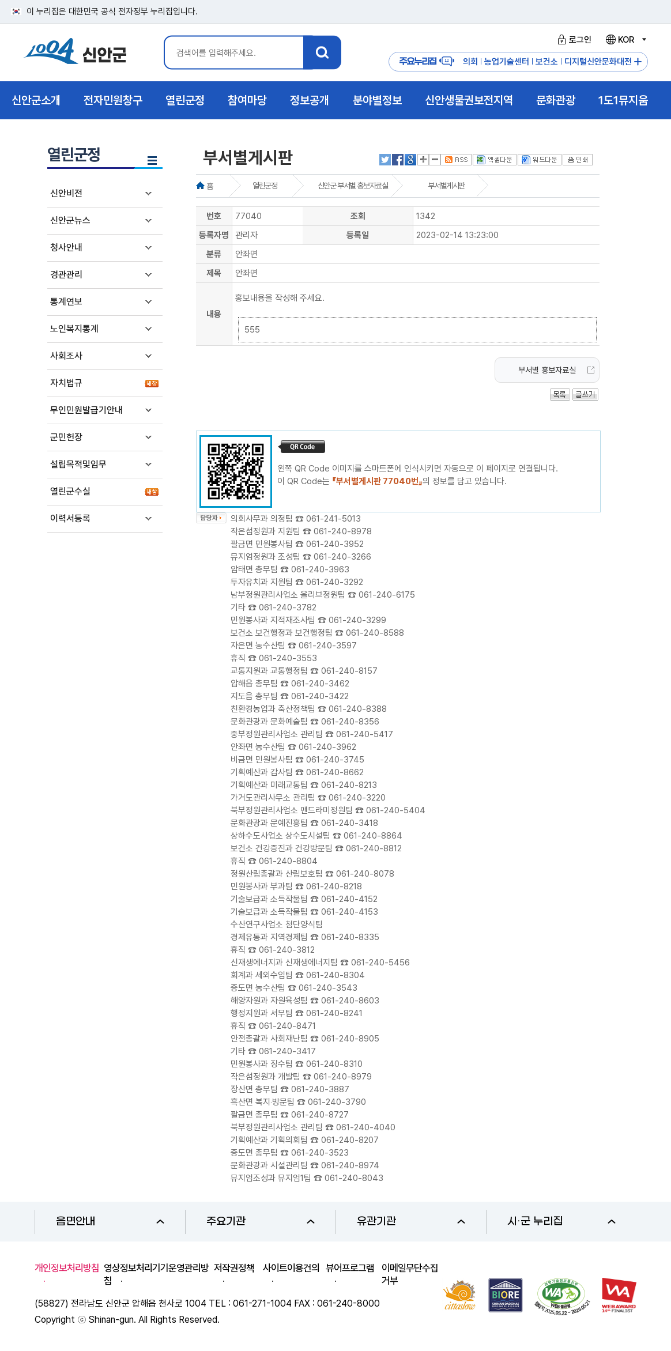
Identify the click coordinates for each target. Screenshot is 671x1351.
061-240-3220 (357, 798)
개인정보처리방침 (67, 1268)
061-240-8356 (350, 721)
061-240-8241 (334, 1013)
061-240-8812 (374, 848)
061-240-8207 (350, 1140)
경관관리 (66, 274)
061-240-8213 (349, 785)
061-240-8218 (334, 886)
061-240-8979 (343, 1076)
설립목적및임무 (78, 464)
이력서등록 (70, 518)
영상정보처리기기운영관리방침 (156, 1274)
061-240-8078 (365, 874)
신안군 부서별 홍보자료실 (353, 185)
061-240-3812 (287, 950)
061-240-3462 (320, 683)
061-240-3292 (334, 582)
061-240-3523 (320, 1153)
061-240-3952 (335, 544)
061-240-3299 (357, 620)
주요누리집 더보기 (637, 61)
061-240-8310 (334, 1064)
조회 (357, 216)
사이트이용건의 (291, 1268)
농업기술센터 (506, 61)
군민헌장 (66, 437)
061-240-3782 (287, 607)
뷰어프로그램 (350, 1268)
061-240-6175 (387, 595)
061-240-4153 (349, 912)
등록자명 (214, 235)
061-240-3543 (328, 988)
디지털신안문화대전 (598, 61)
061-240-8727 (320, 1115)
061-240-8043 (354, 1178)
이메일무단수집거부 (410, 1274)
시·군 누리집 (561, 1222)
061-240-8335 (350, 937)
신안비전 (66, 193)
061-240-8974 (350, 1165)
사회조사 (66, 355)
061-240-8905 (350, 1038)
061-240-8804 (288, 861)
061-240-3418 (349, 823)
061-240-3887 (320, 1089)
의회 (470, 61)
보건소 (547, 61)
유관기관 (411, 1222)
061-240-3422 (320, 696)
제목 (213, 273)
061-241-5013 (333, 519)
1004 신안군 (75, 52)
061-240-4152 (349, 899)
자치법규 (66, 383)
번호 (213, 216)
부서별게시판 (446, 185)
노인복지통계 (74, 328)
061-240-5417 (364, 734)
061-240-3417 (287, 1051)
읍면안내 (110, 1222)
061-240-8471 (287, 1026)
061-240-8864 (373, 836)
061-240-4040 (365, 1127)
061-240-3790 (337, 1102)
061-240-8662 (335, 772)
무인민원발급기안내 (86, 410)
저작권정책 (234, 1268)
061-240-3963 (320, 569)
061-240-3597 (328, 645)
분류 (213, 254)
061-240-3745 (335, 759)
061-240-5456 (380, 962)
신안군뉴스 (70, 220)
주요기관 (260, 1222)
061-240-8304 (335, 975)
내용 (213, 314)
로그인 (572, 40)
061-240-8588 (375, 633)
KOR (625, 40)
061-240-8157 (349, 671)
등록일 (357, 235)
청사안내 (66, 247)
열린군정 (264, 185)
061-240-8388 (358, 709)
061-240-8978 (343, 531)
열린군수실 (70, 491)
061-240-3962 (327, 747)
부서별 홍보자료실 (547, 370)
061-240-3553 (288, 658)
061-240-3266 (342, 557)
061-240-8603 (350, 1000)
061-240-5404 (395, 810)
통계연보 (66, 301)
